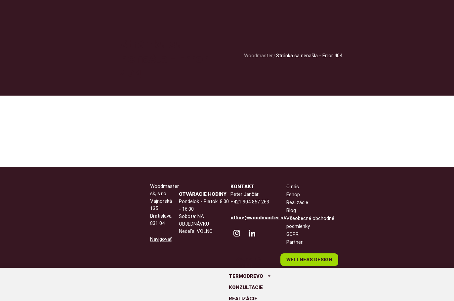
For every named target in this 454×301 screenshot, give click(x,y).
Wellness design (309, 260)
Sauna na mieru (248, 262)
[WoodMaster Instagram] (236, 233)
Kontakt (242, 187)
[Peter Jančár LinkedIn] (252, 233)
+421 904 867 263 (249, 202)
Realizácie (297, 202)
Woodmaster (258, 56)
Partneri (295, 242)
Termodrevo (246, 276)
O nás (292, 187)
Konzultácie (246, 287)
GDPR (292, 234)
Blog (291, 210)
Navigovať (161, 239)
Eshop (293, 194)
